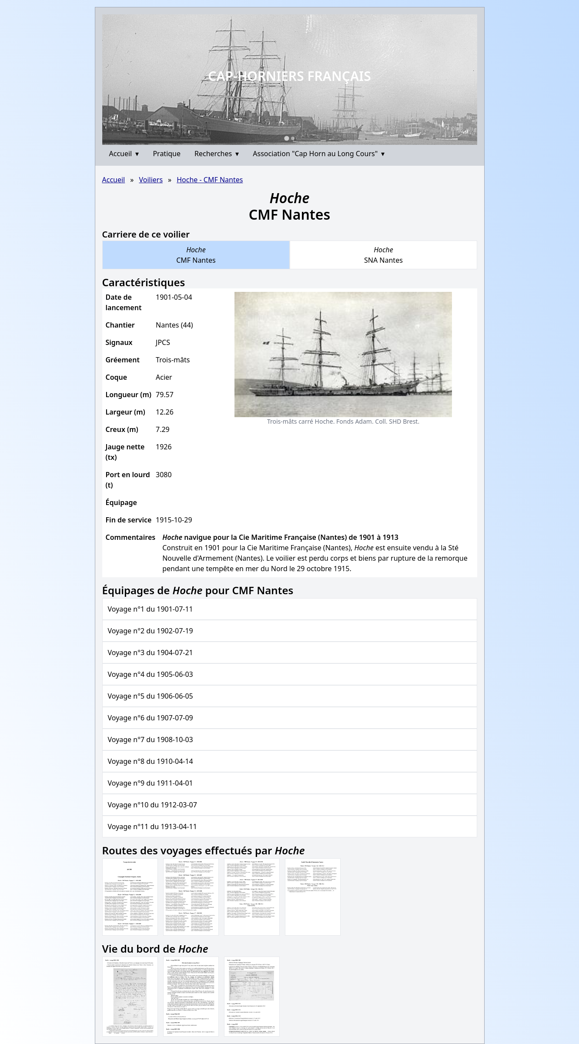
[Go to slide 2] (293, 138)
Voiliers (151, 179)
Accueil (124, 153)
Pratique (167, 153)
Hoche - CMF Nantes (210, 179)
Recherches (216, 153)
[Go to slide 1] (286, 138)
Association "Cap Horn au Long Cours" (319, 153)
